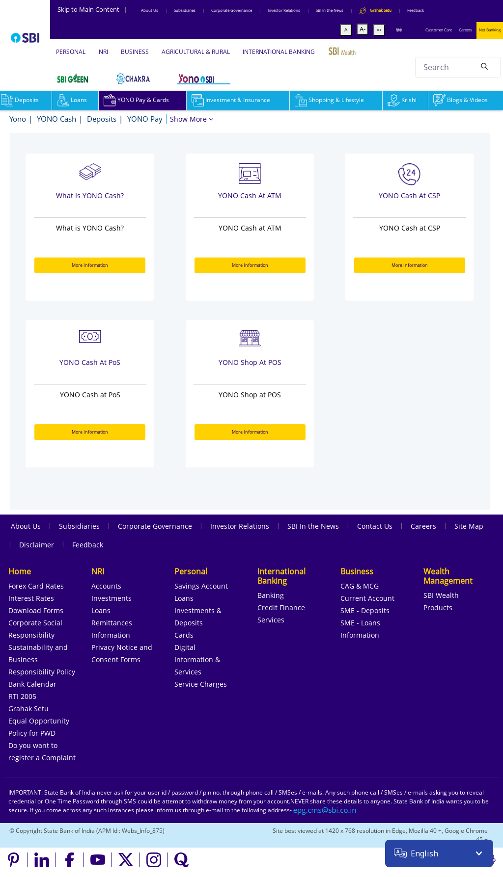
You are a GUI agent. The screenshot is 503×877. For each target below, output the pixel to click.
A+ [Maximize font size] (379, 29)
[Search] (484, 66)
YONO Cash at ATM (249, 195)
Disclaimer (36, 544)
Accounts (106, 586)
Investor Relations (284, 10)
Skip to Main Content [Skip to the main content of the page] (92, 9)
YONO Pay (145, 119)
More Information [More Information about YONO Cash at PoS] (90, 432)
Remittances (111, 622)
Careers (465, 29)
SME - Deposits (365, 610)
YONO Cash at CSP (409, 195)
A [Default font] (345, 29)
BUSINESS (135, 52)
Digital (185, 647)
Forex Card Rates (36, 586)
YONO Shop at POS (250, 362)
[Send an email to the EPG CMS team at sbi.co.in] (325, 810)
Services (270, 619)
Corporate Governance (231, 10)
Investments (111, 598)
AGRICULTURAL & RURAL (196, 52)
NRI (103, 52)
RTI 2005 (22, 696)
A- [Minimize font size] (362, 29)
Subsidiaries (185, 10)
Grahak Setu (28, 708)
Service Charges (200, 684)
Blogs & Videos (460, 100)
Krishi (402, 100)
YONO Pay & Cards (136, 100)
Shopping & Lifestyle (329, 100)
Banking (270, 595)
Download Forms (35, 610)
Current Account (367, 598)
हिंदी (399, 29)
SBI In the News (329, 10)
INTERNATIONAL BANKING (279, 52)
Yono (17, 119)
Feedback (415, 10)
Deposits (101, 119)
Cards (184, 635)
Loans (72, 100)
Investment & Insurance (231, 100)
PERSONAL (70, 52)
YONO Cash (56, 119)
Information (110, 635)
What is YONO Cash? (90, 195)
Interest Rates (31, 598)
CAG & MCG (359, 586)
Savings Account (201, 586)
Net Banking (490, 29)
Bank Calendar (32, 684)
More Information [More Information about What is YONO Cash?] (90, 265)
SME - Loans (360, 622)
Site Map (468, 526)
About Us (149, 10)
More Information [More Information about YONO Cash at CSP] (409, 265)
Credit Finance (281, 607)
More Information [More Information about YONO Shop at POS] (250, 432)
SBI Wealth (441, 595)
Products (437, 607)
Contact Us (374, 526)
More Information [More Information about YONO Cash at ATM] (250, 265)
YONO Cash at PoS (89, 362)
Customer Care (438, 29)
